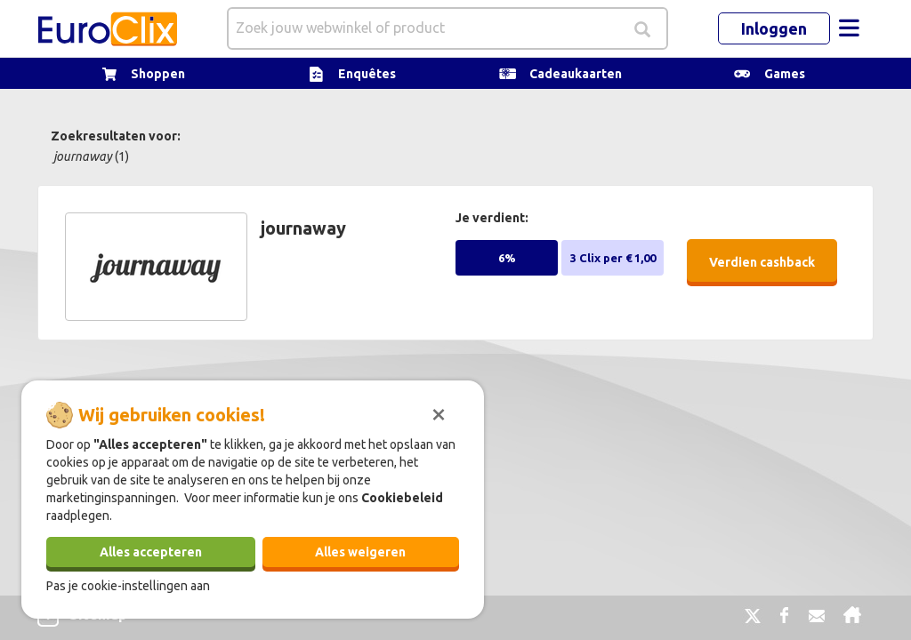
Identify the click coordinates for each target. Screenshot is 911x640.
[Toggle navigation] (848, 28)
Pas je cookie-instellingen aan (128, 586)
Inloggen (774, 28)
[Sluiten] (438, 412)
